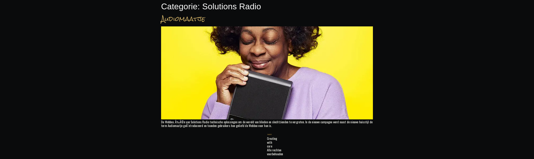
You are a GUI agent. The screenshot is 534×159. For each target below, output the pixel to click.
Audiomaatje (183, 19)
